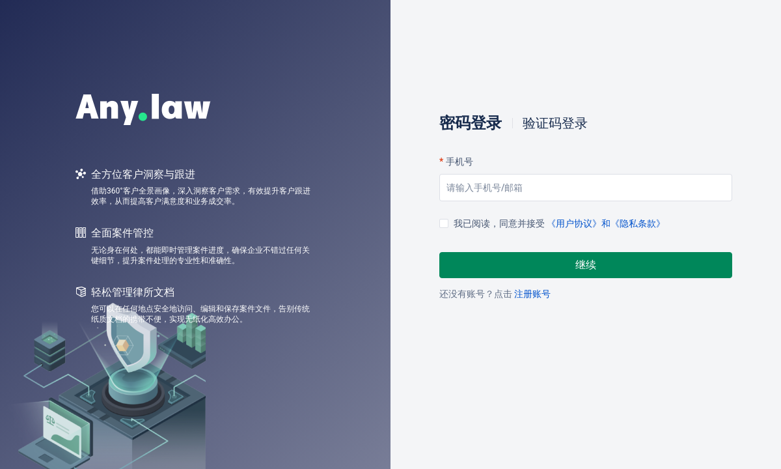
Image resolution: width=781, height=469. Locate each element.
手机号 (459, 161)
